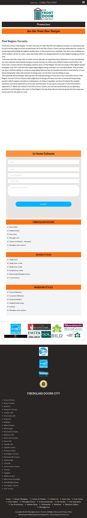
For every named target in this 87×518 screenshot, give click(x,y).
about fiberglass (21, 499)
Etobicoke (6, 419)
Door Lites (12, 234)
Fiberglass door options (16, 245)
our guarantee (75, 502)
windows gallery (71, 504)
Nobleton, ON (8, 435)
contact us (54, 499)
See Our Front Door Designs (43, 31)
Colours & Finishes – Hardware (19, 241)
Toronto (6, 470)
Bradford (6, 406)
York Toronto (7, 489)
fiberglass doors (28, 502)
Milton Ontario (8, 425)
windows (57, 504)
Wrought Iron (13, 238)
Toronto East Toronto (11, 466)
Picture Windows (14, 292)
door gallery (13, 502)
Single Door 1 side (14, 263)
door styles (78, 499)
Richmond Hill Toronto (11, 457)
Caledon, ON (7, 413)
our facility (61, 502)
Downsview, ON (8, 416)
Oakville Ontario (8, 447)
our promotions (17, 504)
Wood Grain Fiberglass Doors (18, 274)
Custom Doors (13, 278)
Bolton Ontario (8, 403)
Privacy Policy (67, 512)
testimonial (45, 504)
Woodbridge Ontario (10, 482)
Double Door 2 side (15, 270)
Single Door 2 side (14, 267)
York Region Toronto (10, 485)
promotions (43, 24)
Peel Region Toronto (10, 454)
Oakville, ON (7, 444)
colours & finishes (39, 499)
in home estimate (46, 502)
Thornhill (6, 463)
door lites (66, 499)
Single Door (12, 260)
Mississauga (7, 428)
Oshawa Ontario (9, 451)
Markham (6, 422)
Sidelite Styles (13, 231)
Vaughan (6, 473)
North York (7, 441)
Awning (11, 307)
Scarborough (7, 460)
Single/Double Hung (15, 303)
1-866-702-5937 (48, 2)
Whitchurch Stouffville (11, 479)
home (8, 499)
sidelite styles (32, 504)
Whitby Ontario (8, 476)
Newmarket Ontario (10, 432)
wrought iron (44, 507)
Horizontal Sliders (14, 299)
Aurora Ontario (8, 400)
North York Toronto (10, 438)
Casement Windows (15, 296)
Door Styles (12, 227)
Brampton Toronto (9, 409)
